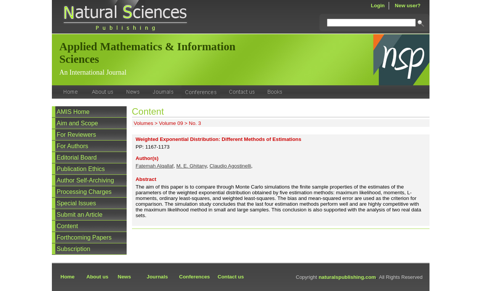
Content (67, 226)
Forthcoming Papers (84, 237)
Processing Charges (84, 192)
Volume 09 (171, 123)
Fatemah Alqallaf (155, 166)
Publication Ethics (81, 169)
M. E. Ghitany (191, 166)
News (124, 277)
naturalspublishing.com (347, 277)
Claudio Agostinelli (230, 166)
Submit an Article (80, 214)
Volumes (143, 123)
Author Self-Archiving (85, 180)
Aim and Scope (77, 123)
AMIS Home (73, 112)
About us (98, 277)
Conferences (194, 277)
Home (68, 277)
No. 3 (195, 123)
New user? (407, 5)
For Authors (72, 146)
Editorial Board (77, 157)
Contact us (231, 277)
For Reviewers (76, 134)
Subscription (73, 249)
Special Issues (76, 203)
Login (377, 5)
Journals (157, 277)
